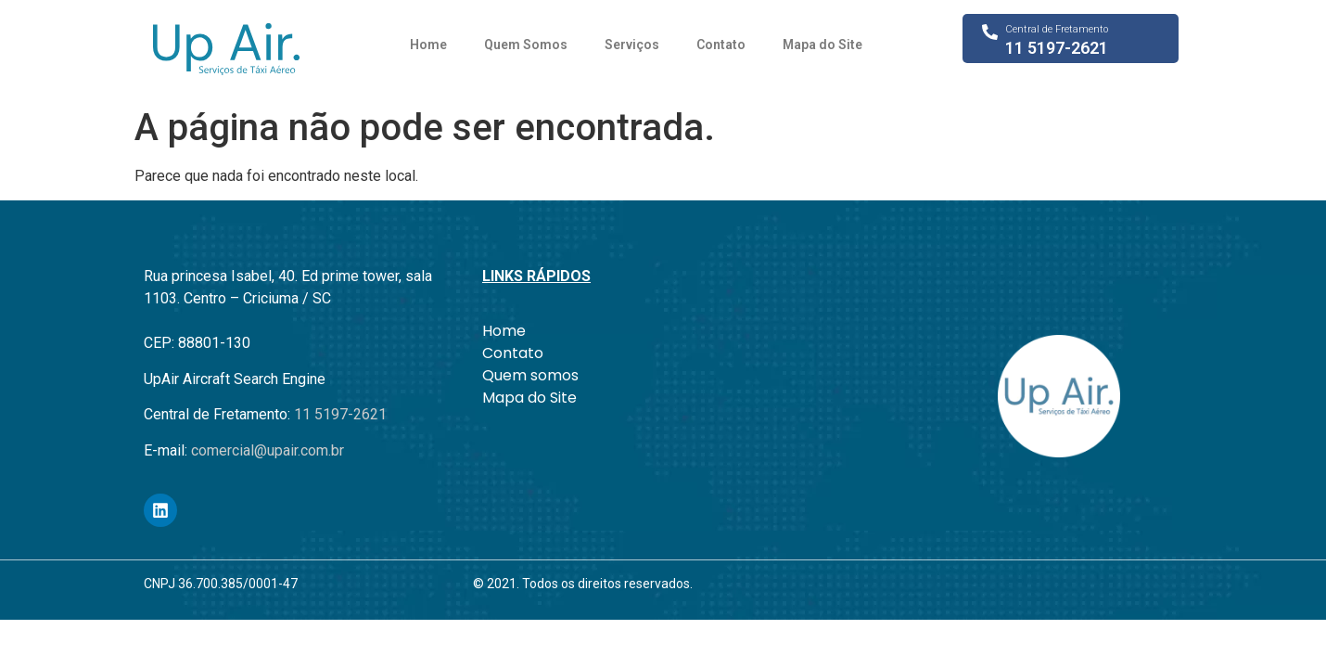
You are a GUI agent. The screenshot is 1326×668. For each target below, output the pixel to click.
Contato (721, 44)
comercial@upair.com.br (267, 450)
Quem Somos (525, 44)
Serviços (632, 44)
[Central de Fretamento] (990, 32)
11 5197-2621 (1056, 48)
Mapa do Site (822, 44)
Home (428, 44)
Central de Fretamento (1056, 29)
